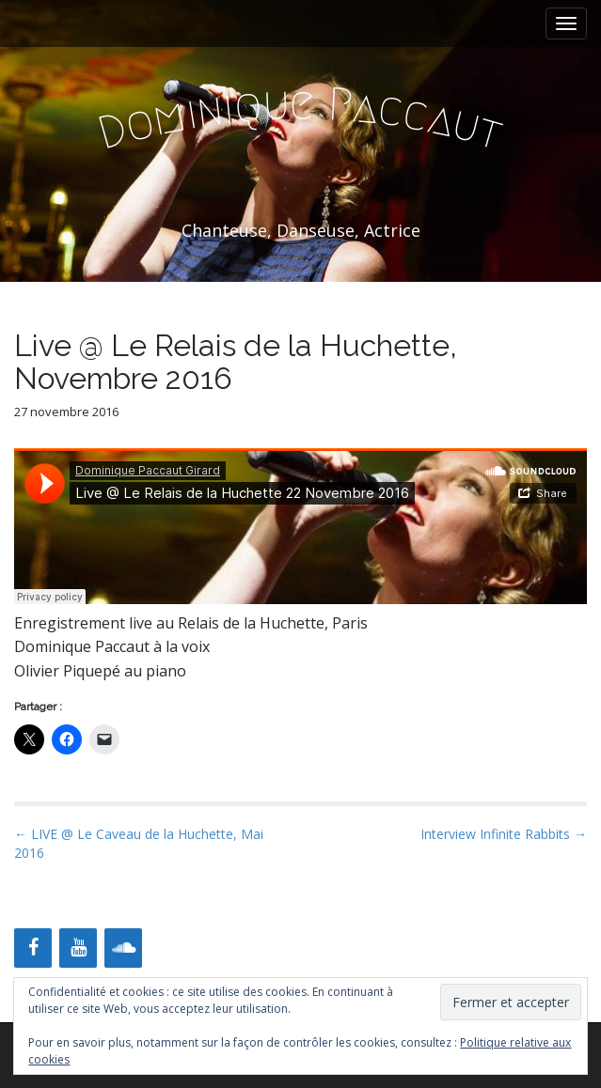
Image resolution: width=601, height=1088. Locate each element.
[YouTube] (78, 948)
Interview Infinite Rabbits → (503, 834)
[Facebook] (33, 948)
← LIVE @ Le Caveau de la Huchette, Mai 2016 (138, 843)
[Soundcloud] (123, 948)
